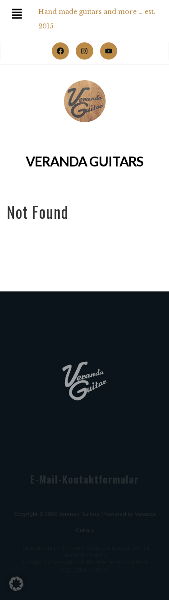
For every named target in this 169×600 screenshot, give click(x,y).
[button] (16, 584)
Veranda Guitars (84, 161)
